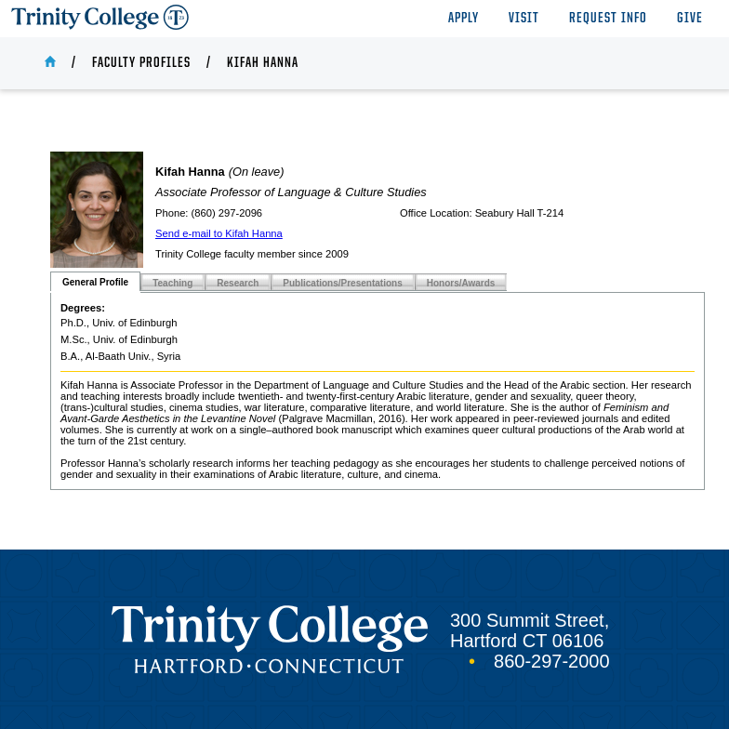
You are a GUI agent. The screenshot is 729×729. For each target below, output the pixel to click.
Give (690, 18)
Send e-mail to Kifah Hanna (219, 233)
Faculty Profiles (141, 63)
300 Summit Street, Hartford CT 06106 (529, 630)
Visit (524, 18)
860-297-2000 (552, 661)
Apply (463, 18)
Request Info (608, 18)
